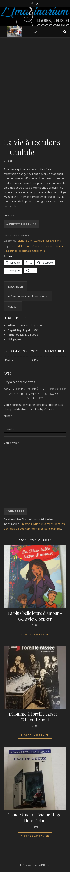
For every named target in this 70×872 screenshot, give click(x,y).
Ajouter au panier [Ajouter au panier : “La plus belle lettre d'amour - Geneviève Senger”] (35, 634)
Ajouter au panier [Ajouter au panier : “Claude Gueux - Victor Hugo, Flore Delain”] (35, 835)
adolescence (24, 246)
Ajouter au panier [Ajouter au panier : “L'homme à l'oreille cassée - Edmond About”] (35, 735)
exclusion (46, 246)
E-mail (9, 429)
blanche (22, 240)
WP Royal (44, 865)
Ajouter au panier (21, 224)
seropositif (21, 250)
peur (11, 250)
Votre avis (11, 443)
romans (56, 240)
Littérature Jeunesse (39, 240)
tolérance (39, 250)
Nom (8, 415)
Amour (36, 246)
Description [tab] (15, 286)
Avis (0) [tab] (13, 306)
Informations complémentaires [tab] (28, 296)
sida (30, 250)
